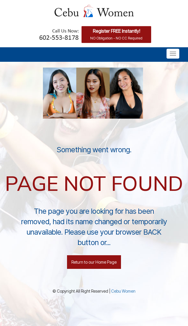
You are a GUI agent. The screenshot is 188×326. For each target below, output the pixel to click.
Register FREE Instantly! (116, 34)
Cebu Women (123, 291)
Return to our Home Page (94, 262)
